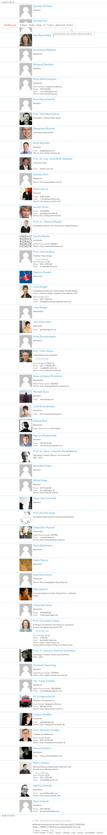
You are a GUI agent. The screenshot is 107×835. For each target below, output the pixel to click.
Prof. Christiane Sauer (46, 620)
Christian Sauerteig (44, 665)
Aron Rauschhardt (44, 99)
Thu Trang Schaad (43, 680)
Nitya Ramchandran (45, 79)
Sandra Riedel (41, 236)
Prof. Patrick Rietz (44, 251)
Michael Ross (41, 391)
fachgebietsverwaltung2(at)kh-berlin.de (55, 302)
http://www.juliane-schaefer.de (52, 724)
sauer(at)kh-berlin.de (48, 640)
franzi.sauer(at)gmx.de (49, 615)
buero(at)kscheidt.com (49, 793)
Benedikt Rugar (42, 465)
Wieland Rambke (43, 64)
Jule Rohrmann (42, 321)
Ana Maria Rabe (42, 35)
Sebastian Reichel (44, 128)
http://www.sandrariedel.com (51, 246)
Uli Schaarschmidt (44, 696)
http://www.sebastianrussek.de (52, 540)
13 (13, 2)
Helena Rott (40, 420)
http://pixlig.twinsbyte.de (50, 153)
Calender (66, 833)
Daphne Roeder (42, 272)
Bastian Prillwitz (42, 6)
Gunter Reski (40, 207)
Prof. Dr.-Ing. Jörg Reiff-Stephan (52, 158)
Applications (60, 25)
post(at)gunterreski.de (49, 213)
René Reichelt (41, 143)
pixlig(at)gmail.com (47, 151)
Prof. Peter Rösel (43, 351)
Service (70, 25)
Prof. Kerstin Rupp (44, 512)
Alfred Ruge (40, 480)
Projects (50, 25)
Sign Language (52, 832)
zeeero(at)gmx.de (47, 399)
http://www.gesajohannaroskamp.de (54, 386)
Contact (80, 833)
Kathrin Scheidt (42, 785)
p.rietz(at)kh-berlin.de (48, 266)
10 (5, 2)
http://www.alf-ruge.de (49, 492)
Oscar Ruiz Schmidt (44, 498)
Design (39, 25)
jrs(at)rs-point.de (46, 169)
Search (58, 833)
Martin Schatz (41, 762)
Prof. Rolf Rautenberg (46, 113)
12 (11, 2)
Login (73, 833)
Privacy (45, 830)
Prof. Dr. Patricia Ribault (47, 221)
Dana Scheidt (41, 801)
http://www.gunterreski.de (50, 215)
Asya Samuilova (42, 574)
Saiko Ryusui (40, 560)
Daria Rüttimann (42, 545)
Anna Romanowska (44, 336)
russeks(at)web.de (47, 537)
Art (44, 25)
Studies (32, 25)
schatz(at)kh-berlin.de (48, 780)
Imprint (36, 830)
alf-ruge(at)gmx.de (47, 490)
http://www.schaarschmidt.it (51, 709)
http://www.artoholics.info (50, 201)
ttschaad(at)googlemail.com (51, 691)
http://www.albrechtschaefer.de (52, 742)
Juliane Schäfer (42, 714)
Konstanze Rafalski (44, 49)
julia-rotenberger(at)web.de (51, 414)
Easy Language (38, 832)
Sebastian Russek (44, 527)
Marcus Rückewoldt (44, 435)
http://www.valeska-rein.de (50, 182)
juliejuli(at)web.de (47, 722)
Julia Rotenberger (44, 406)
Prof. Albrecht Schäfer (46, 730)
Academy (23, 25)
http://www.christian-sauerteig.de (53, 675)
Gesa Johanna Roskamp (47, 376)
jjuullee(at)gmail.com (48, 329)
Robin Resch (40, 189)
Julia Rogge (40, 286)
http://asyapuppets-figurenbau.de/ (54, 582)
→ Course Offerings (40, 259)
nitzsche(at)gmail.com (48, 91)
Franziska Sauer (42, 605)
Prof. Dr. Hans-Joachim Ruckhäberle (55, 451)
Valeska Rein (40, 174)
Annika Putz (40, 20)
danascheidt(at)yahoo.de (49, 811)
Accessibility (90, 833)
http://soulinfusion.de (48, 94)
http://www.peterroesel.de (50, 370)
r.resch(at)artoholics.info (49, 199)
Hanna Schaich (42, 748)
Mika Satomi (40, 589)
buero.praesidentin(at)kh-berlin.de (66, 827)
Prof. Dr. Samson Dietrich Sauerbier (54, 650)
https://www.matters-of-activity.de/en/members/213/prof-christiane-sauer (53, 643)
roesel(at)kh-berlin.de (48, 368)
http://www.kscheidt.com (50, 795)
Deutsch (100, 833)
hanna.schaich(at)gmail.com (51, 756)
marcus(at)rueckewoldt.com (51, 445)
